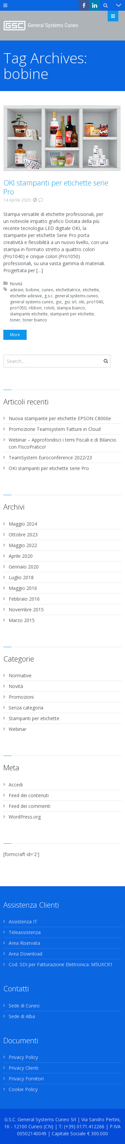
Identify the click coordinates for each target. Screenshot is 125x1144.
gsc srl (70, 302)
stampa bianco (71, 308)
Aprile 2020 (21, 556)
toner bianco (35, 320)
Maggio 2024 (23, 524)
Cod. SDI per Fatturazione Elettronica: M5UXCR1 (61, 964)
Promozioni (21, 697)
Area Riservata (24, 943)
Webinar (17, 729)
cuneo (47, 290)
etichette (91, 290)
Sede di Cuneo (24, 1005)
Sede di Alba (22, 1016)
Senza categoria (26, 707)
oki (81, 302)
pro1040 (95, 302)
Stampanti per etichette (34, 718)
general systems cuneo (31, 302)
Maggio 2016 (23, 588)
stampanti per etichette (72, 314)
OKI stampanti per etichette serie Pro (55, 187)
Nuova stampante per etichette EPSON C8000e (60, 418)
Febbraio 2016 (24, 599)
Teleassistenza (25, 932)
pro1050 (18, 308)
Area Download (25, 953)
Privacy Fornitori (26, 1078)
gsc (59, 302)
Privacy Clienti (23, 1068)
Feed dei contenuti (29, 795)
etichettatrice (68, 290)
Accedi (16, 784)
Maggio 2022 (23, 545)
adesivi (16, 290)
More (15, 334)
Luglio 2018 (21, 577)
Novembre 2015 (26, 609)
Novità (16, 284)
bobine (32, 290)
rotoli (49, 308)
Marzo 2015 (22, 620)
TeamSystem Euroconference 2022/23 (50, 457)
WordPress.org (25, 817)
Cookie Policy (23, 1089)
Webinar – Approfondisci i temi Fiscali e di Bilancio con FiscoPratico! (62, 443)
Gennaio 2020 (24, 566)
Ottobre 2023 (23, 534)
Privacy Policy (23, 1057)
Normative (20, 675)
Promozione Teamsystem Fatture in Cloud (55, 429)
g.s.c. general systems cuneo (71, 296)
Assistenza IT (23, 921)
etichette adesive (26, 296)
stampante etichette (29, 314)
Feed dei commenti (29, 806)
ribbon (35, 308)
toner (15, 320)
